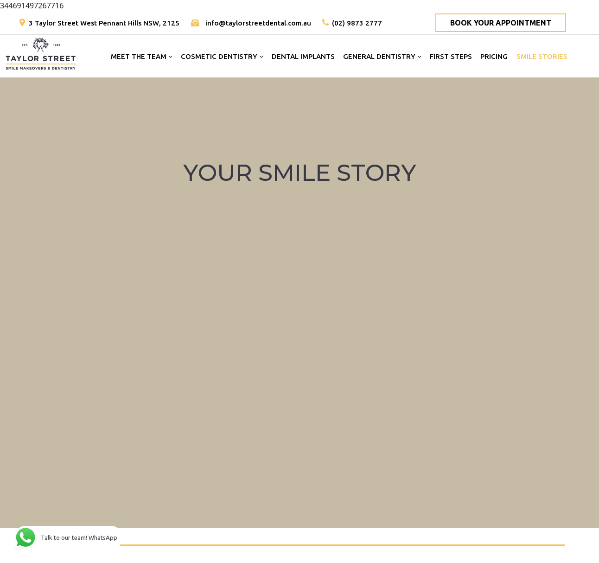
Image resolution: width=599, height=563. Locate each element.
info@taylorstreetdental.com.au (258, 23)
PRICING (494, 56)
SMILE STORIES (541, 56)
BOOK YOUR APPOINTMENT (500, 23)
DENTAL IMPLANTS (303, 56)
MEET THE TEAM (141, 56)
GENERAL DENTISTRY (382, 56)
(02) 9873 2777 (357, 23)
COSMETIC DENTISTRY (222, 56)
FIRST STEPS (451, 56)
